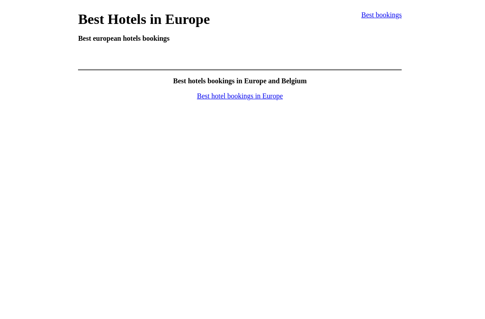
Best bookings (381, 15)
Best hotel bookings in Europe (240, 96)
